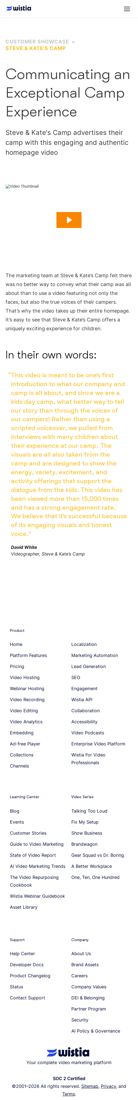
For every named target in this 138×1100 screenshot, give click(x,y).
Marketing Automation (94, 655)
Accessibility (84, 721)
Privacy (108, 1086)
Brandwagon (84, 844)
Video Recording (27, 699)
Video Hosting (25, 677)
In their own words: (51, 355)
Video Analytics (26, 721)
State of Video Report (33, 855)
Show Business (86, 833)
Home (16, 644)
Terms (68, 1094)
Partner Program (88, 1009)
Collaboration (85, 710)
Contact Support (27, 998)
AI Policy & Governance (95, 1031)
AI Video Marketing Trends (37, 866)
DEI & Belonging (88, 998)
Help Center (22, 953)
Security (79, 1020)
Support (17, 939)
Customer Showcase (37, 41)
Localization (84, 644)
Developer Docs (27, 964)
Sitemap (89, 1086)
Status (16, 986)
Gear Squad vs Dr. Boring (97, 855)
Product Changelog (30, 975)
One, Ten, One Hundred (95, 877)
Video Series (82, 797)
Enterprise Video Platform (98, 744)
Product (17, 630)
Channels (19, 766)
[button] (127, 9)
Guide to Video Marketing (37, 844)
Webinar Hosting (27, 688)
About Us (81, 953)
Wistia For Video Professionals (88, 758)
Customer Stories (28, 833)
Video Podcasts (87, 732)
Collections (21, 755)
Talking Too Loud (89, 811)
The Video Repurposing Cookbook (34, 881)
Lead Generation (88, 666)
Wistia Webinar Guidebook (37, 896)
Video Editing (24, 710)
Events (17, 822)
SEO (75, 677)
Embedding (22, 732)
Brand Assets (85, 964)
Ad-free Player (25, 744)
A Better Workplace (91, 866)
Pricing (17, 666)
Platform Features (28, 655)
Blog (14, 811)
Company (80, 939)
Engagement (84, 688)
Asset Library (23, 907)
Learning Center (24, 797)
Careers (79, 975)
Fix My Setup (85, 822)
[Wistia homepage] (17, 9)
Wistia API (81, 699)
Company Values (88, 986)
